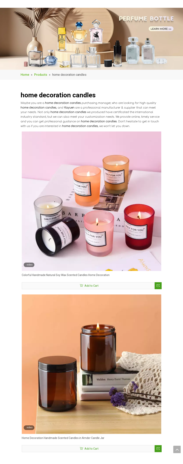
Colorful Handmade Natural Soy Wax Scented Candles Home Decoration (66, 275)
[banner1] (91, 39)
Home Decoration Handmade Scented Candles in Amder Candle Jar (63, 438)
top (177, 449)
